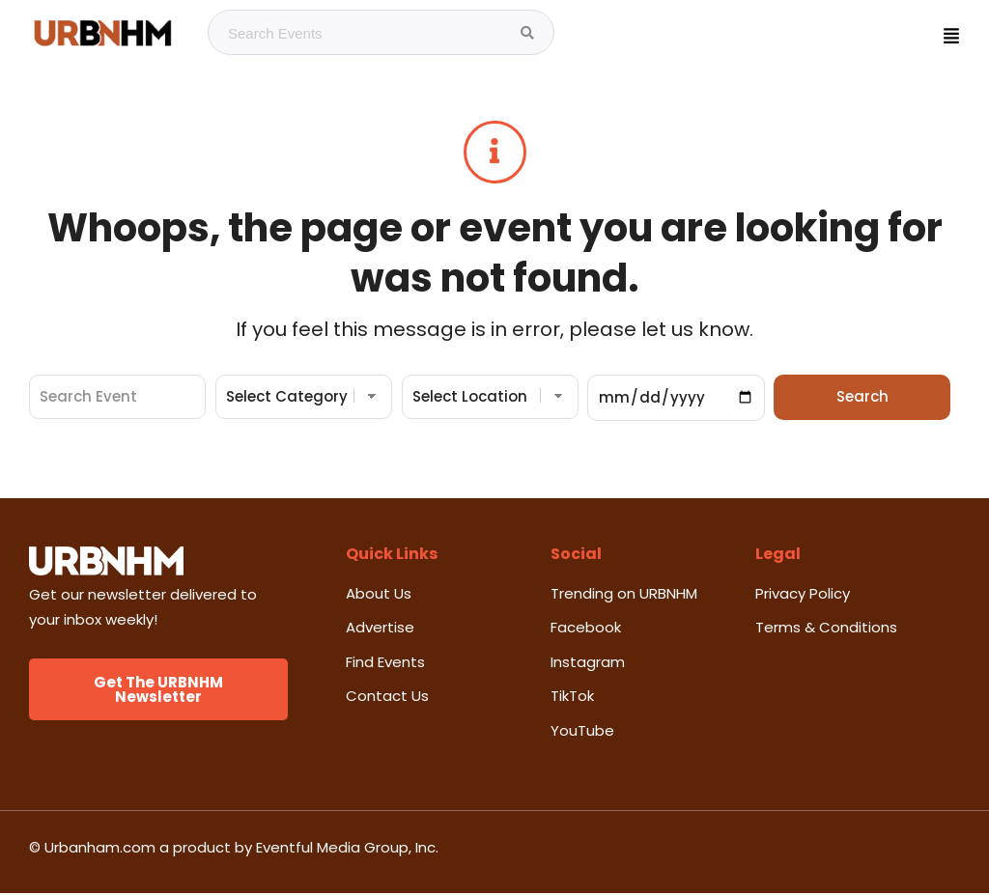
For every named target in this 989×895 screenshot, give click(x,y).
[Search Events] (527, 33)
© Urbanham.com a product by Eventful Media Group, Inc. (233, 849)
